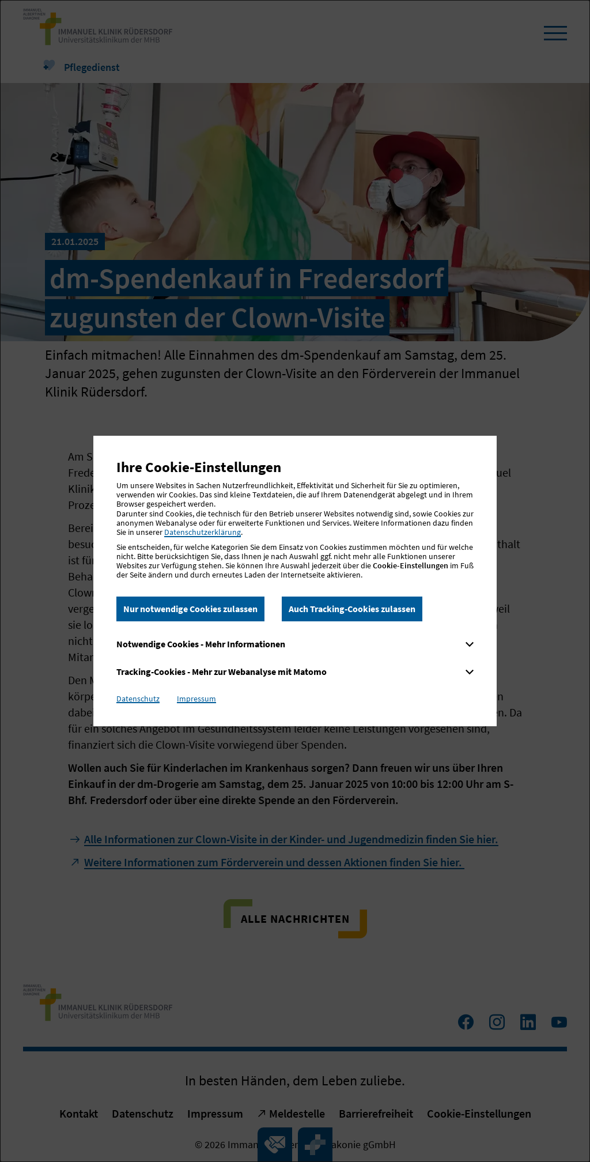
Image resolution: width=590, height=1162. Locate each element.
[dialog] (295, 581)
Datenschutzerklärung (202, 532)
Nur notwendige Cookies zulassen (190, 608)
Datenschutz (138, 698)
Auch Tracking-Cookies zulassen (352, 608)
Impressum (196, 698)
